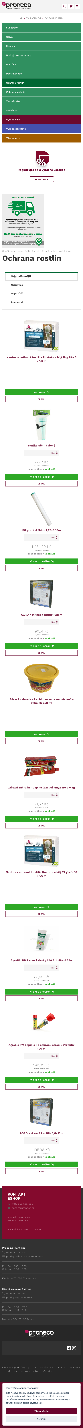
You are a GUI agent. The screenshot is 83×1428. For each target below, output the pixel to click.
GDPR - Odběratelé (42, 1367)
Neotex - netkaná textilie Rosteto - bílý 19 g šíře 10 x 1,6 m (41, 873)
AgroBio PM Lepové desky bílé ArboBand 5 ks (42, 960)
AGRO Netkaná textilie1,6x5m (41, 614)
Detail (41, 399)
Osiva (9, 36)
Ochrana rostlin (15, 82)
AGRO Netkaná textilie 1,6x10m (41, 1133)
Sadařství (11, 110)
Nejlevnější (17, 284)
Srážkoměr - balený (41, 445)
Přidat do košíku (42, 477)
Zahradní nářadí (15, 92)
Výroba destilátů (16, 128)
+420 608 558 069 (20, 1203)
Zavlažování (13, 101)
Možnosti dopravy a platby (23, 1371)
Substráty (12, 27)
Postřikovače (14, 73)
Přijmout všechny (41, 1411)
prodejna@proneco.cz (17, 1297)
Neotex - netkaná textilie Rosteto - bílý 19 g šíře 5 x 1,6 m (41, 359)
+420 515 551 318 (13, 1293)
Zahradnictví (33, 18)
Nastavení (41, 1419)
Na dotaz (41, 392)
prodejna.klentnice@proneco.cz (22, 1256)
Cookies (47, 1371)
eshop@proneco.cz (21, 1207)
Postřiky (11, 64)
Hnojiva (10, 46)
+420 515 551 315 (13, 1252)
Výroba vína (13, 119)
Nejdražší (17, 293)
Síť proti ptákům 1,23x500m (41, 530)
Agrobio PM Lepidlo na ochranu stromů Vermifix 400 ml (41, 1046)
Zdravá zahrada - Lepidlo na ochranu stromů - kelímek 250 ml (42, 701)
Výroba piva (13, 138)
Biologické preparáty (18, 55)
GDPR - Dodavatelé (69, 1367)
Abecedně (17, 302)
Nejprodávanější (21, 276)
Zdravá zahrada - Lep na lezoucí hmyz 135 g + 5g (41, 787)
